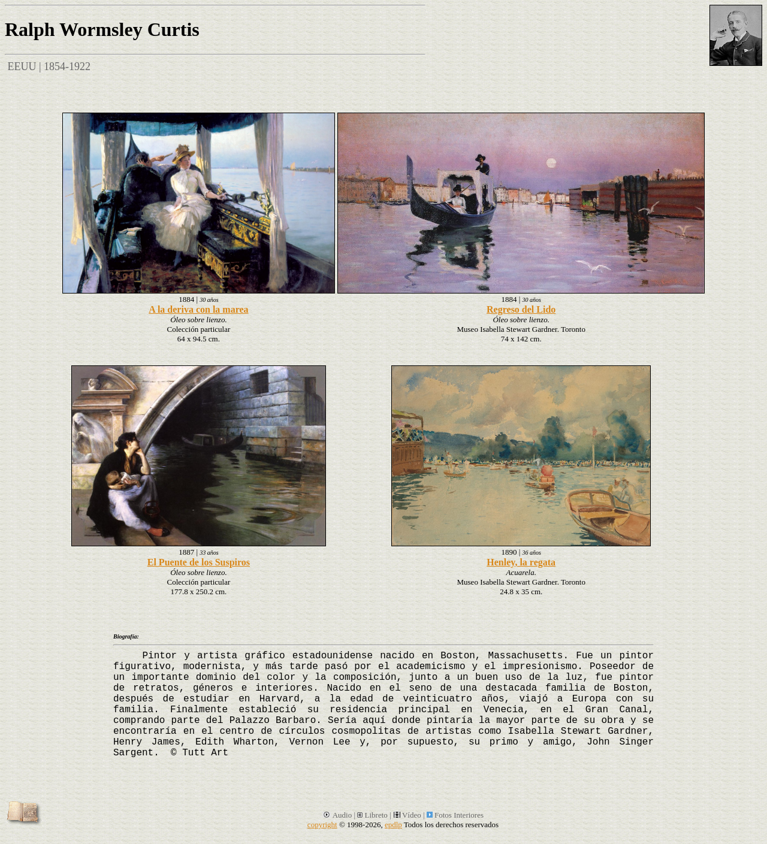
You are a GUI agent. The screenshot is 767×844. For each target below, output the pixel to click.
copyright (322, 824)
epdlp (393, 824)
